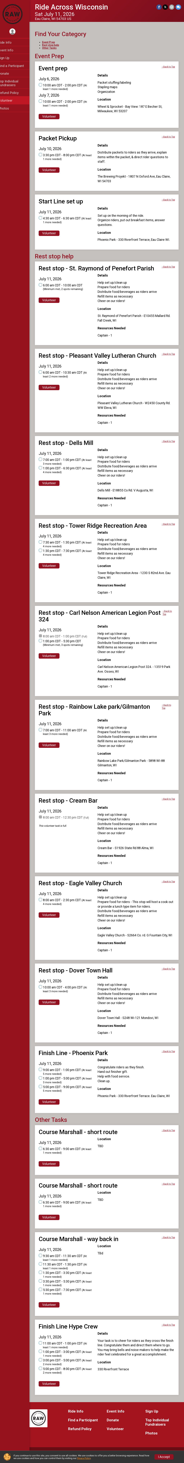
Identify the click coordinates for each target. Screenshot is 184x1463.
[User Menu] (17, 31)
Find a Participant (16, 66)
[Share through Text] (178, 7)
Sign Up (8, 58)
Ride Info (9, 42)
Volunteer (10, 100)
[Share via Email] (171, 7)
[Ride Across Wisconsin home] (17, 13)
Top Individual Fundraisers (13, 83)
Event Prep (53, 42)
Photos (8, 108)
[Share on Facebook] (159, 7)
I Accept (164, 1457)
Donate (8, 73)
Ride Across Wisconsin (76, 7)
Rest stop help (55, 45)
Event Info (10, 50)
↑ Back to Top (168, 67)
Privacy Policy (84, 1458)
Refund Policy (13, 93)
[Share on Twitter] (165, 7)
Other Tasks (54, 48)
